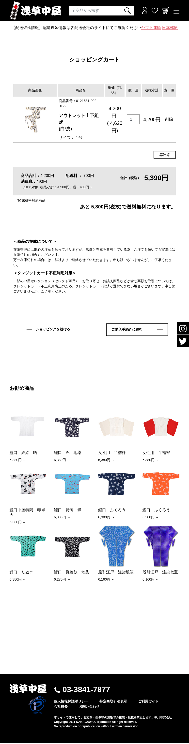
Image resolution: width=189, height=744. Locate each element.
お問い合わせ (89, 707)
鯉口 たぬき (21, 572)
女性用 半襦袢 (112, 453)
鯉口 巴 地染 (67, 453)
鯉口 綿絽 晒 (23, 453)
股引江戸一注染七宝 (160, 572)
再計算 (164, 155)
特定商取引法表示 (113, 702)
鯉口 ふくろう (112, 511)
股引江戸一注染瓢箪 (116, 572)
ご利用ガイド (148, 702)
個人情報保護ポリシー (71, 702)
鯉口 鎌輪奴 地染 (71, 572)
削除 (169, 119)
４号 (78, 137)
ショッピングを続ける (48, 329)
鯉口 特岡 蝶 (67, 511)
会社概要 (61, 707)
